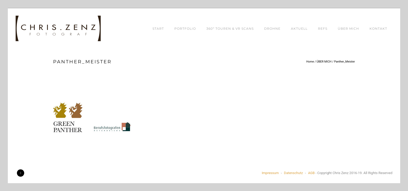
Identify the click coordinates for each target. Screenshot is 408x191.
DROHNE (272, 28)
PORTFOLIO (185, 28)
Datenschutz (293, 173)
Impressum (270, 173)
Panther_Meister (344, 61)
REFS (322, 28)
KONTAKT (378, 28)
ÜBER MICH (348, 28)
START (158, 28)
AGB (311, 173)
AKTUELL (299, 28)
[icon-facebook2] (20, 173)
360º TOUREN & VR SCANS (230, 28)
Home (310, 61)
